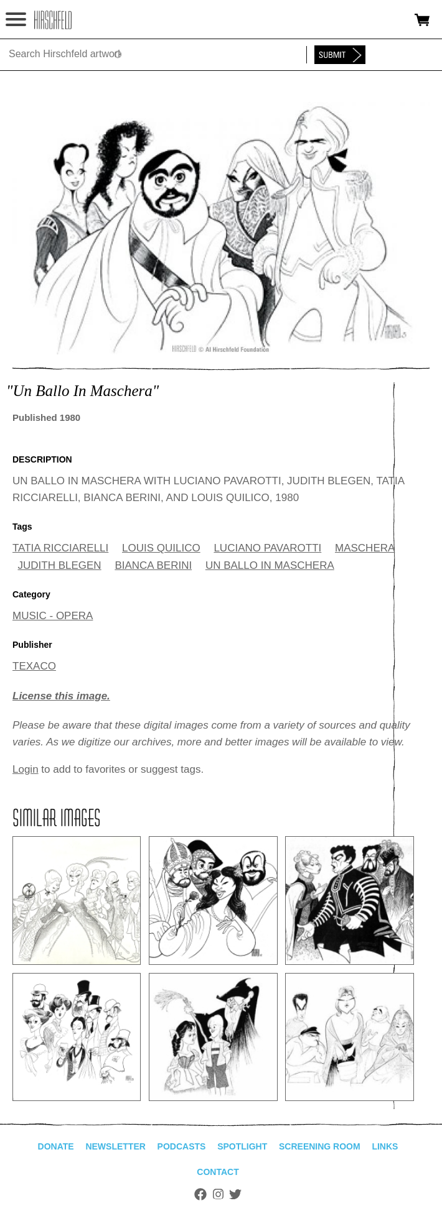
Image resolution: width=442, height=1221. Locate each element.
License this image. (61, 696)
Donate (56, 1146)
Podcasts (182, 1146)
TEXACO (34, 666)
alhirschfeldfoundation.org (53, 20)
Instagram (218, 1194)
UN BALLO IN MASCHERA (269, 565)
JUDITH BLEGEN (59, 565)
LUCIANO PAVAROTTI (267, 548)
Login (25, 769)
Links (385, 1146)
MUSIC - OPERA (52, 616)
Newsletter (115, 1146)
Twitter (235, 1194)
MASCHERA (365, 548)
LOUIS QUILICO (161, 548)
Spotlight (242, 1146)
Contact (217, 1172)
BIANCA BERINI (153, 565)
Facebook (200, 1194)
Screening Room (319, 1146)
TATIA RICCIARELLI (60, 548)
